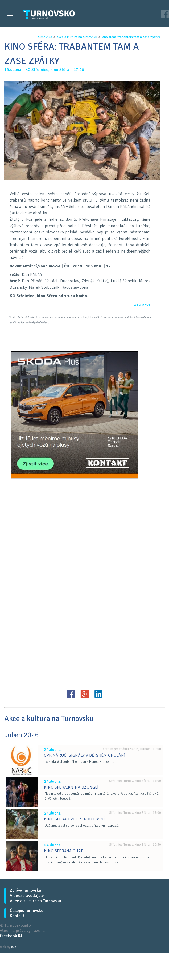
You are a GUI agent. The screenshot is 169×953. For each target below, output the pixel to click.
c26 (14, 947)
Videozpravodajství (27, 895)
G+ (84, 694)
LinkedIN (98, 694)
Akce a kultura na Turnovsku (35, 901)
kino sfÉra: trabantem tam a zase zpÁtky (131, 37)
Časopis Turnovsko (26, 910)
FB (70, 694)
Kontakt (17, 915)
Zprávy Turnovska (25, 890)
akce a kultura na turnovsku (77, 37)
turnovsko (45, 37)
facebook (11, 936)
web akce (142, 304)
